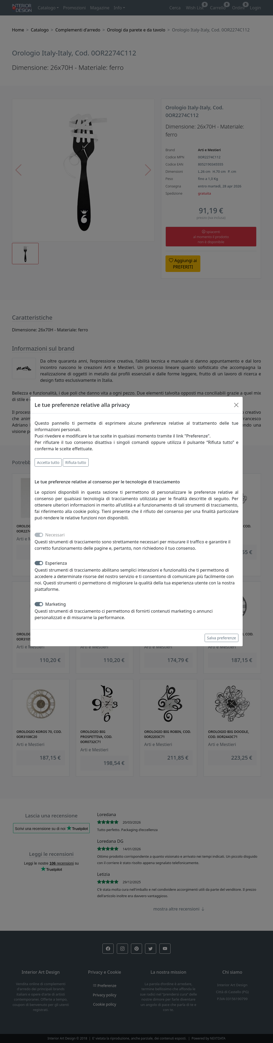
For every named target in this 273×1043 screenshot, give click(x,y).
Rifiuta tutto (75, 462)
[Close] (236, 405)
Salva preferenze (221, 637)
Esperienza (56, 563)
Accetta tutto (48, 462)
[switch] (39, 563)
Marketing (55, 604)
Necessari (55, 535)
